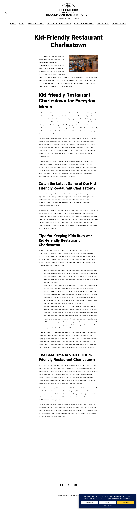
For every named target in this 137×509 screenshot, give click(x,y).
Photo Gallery (36, 23)
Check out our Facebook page (49, 341)
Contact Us (119, 23)
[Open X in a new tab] (68, 485)
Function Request (84, 23)
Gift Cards (103, 23)
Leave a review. (89, 347)
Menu (21, 23)
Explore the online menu (56, 176)
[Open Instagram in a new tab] (75, 485)
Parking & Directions (59, 23)
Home (13, 23)
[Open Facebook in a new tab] (61, 485)
